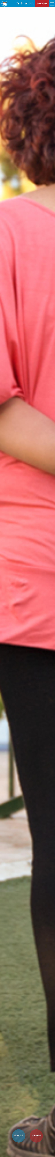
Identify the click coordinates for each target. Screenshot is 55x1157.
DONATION (42, 4)
